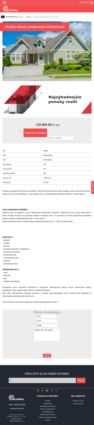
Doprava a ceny (78, 401)
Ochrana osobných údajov (47, 417)
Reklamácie (47, 403)
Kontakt (47, 401)
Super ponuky (78, 403)
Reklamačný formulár (47, 414)
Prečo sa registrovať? (47, 409)
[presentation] (47, 345)
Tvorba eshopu (16, 418)
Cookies (48, 420)
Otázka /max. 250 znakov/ (47, 334)
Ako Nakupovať (47, 412)
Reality (28, 17)
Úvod (21, 17)
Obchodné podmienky (47, 406)
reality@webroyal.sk (17, 408)
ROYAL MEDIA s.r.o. (16, 421)
